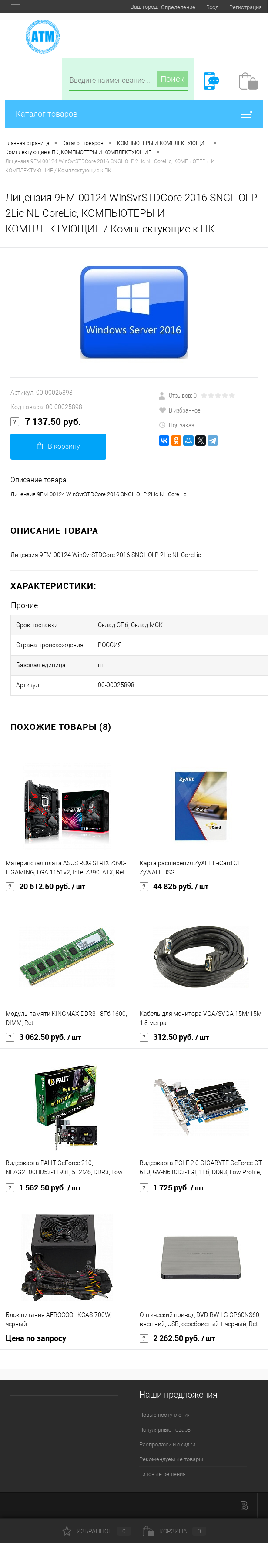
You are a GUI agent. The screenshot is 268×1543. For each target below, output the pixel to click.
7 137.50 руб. (45, 422)
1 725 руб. (172, 1188)
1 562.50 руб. (43, 1188)
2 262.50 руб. (177, 1338)
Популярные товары (165, 1429)
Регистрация (245, 7)
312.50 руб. (174, 1037)
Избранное (96, 1531)
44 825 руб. (174, 886)
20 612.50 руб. (45, 886)
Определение (178, 7)
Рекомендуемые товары (171, 1459)
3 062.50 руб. (43, 1037)
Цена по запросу (36, 1338)
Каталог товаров (134, 114)
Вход (212, 7)
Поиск (172, 79)
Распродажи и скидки (167, 1444)
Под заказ (176, 424)
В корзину (58, 446)
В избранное (180, 410)
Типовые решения (162, 1474)
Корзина (174, 1531)
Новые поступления (165, 1415)
